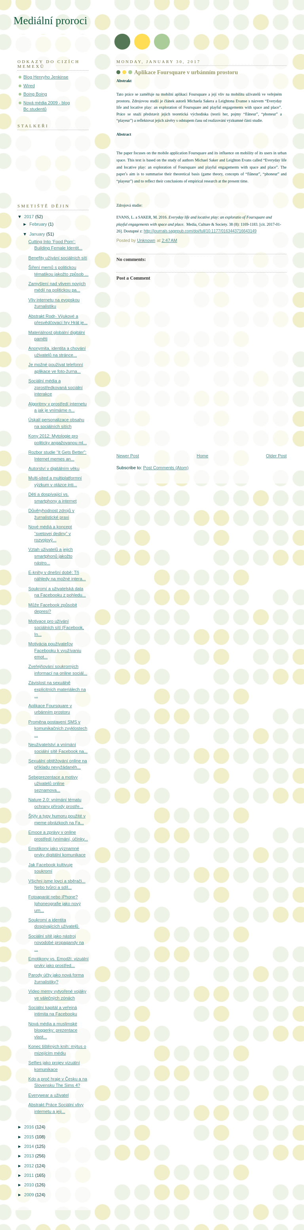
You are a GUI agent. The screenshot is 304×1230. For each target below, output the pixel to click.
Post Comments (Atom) (166, 467)
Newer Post (127, 455)
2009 (29, 1194)
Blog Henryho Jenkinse (45, 77)
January (37, 234)
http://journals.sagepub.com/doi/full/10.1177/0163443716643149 (200, 231)
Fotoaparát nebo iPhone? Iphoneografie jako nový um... (54, 903)
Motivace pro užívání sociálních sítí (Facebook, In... (56, 628)
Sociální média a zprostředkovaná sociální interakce (55, 387)
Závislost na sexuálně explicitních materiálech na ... (57, 689)
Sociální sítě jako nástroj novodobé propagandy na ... (56, 943)
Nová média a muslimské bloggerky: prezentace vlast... (53, 1030)
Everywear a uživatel (48, 1095)
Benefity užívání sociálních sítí (57, 257)
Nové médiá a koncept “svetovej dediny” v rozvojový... (50, 533)
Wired (29, 85)
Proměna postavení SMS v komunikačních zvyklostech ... (57, 728)
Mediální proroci (50, 20)
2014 (29, 1146)
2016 (29, 1126)
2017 (29, 216)
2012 (29, 1165)
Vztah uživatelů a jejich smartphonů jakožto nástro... (50, 556)
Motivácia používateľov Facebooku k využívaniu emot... (55, 650)
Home (202, 455)
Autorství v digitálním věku (54, 468)
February (38, 224)
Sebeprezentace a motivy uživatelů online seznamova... (53, 783)
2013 (29, 1155)
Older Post (276, 455)
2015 (29, 1136)
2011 (29, 1175)
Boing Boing (35, 94)
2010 (29, 1184)
